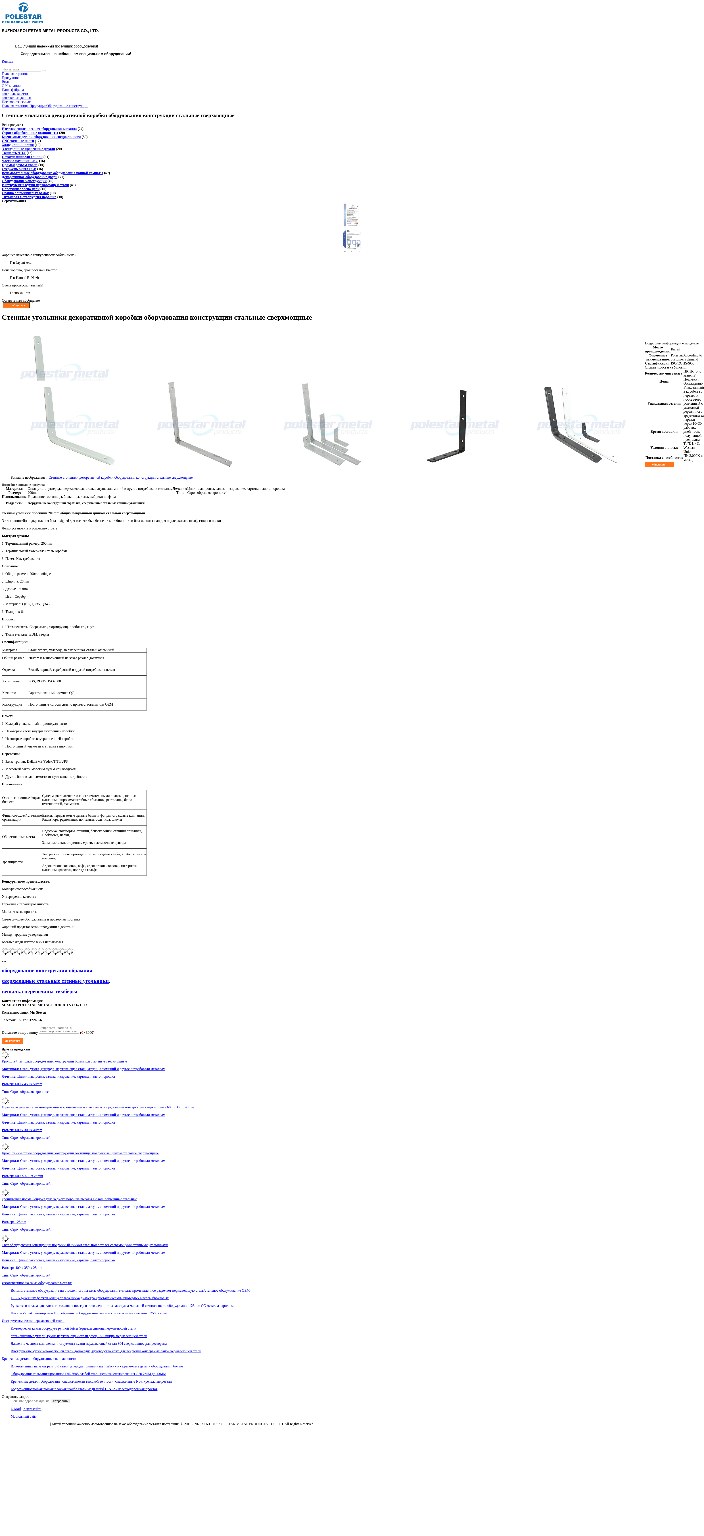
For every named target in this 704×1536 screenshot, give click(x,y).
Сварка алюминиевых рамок (25, 193)
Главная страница (15, 74)
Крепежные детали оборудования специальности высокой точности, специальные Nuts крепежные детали (91, 1383)
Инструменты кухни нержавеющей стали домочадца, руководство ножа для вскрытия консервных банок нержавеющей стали (106, 1352)
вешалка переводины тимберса (39, 991)
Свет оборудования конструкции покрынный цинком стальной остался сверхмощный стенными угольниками (85, 1246)
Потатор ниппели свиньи (22, 157)
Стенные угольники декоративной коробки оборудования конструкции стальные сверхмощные (120, 477)
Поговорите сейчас (16, 102)
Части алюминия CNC (20, 161)
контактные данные (16, 98)
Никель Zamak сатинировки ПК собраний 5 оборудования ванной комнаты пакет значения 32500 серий (89, 1314)
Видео (6, 82)
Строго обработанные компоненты (30, 133)
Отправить (60, 1402)
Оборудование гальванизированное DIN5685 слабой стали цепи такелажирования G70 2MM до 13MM (88, 1375)
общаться (661, 464)
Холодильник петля (18, 145)
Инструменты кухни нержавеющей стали (35, 185)
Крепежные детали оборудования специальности (41, 137)
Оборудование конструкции (67, 106)
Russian (7, 61)
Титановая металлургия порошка (29, 197)
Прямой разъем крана (20, 165)
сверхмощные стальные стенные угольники (55, 981)
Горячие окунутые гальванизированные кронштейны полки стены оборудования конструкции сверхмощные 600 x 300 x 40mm (98, 1108)
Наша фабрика (13, 90)
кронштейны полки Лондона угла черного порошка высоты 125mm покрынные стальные (69, 1200)
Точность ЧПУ (14, 153)
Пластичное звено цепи (21, 189)
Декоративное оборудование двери (29, 177)
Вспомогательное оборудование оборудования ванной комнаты (52, 173)
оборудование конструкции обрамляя (47, 970)
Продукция (10, 78)
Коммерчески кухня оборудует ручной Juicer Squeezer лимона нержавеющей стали (73, 1330)
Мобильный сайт (24, 1418)
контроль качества (15, 94)
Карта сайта (32, 1410)
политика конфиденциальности (25, 1425)
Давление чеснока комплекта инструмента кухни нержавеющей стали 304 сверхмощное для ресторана (89, 1345)
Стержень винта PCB (19, 169)
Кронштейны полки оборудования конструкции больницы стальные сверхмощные (64, 1062)
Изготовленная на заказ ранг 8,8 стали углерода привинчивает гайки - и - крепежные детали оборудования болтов (97, 1367)
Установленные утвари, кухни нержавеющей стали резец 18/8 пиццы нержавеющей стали (79, 1337)
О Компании (11, 86)
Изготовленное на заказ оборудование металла (39, 129)
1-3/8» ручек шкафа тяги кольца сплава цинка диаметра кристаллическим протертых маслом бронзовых (90, 1299)
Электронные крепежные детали (28, 149)
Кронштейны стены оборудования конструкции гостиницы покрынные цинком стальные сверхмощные (80, 1154)
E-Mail (16, 1410)
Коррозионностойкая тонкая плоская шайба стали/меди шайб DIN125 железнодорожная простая (84, 1390)
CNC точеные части (18, 141)
